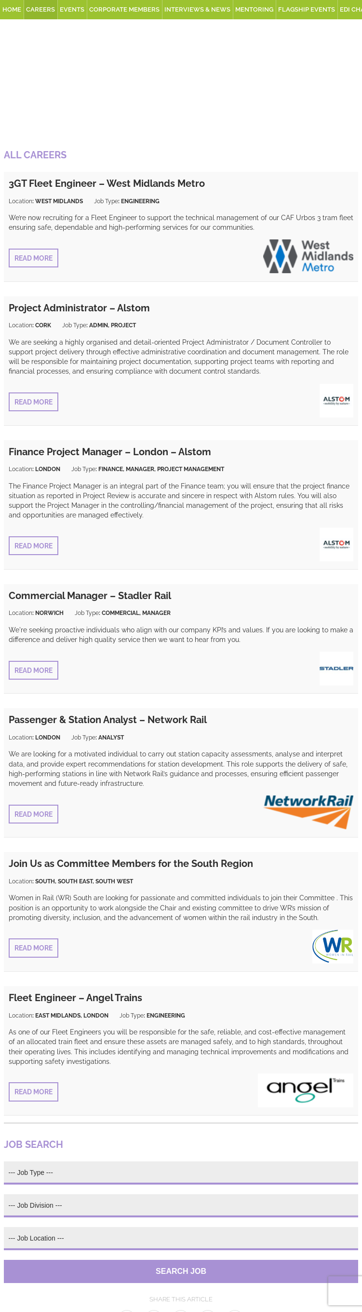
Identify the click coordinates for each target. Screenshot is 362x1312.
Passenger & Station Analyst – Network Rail (108, 720)
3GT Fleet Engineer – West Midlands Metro (107, 183)
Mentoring (254, 9)
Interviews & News (197, 9)
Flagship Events (306, 9)
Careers (40, 9)
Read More (33, 258)
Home (11, 9)
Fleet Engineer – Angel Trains (75, 998)
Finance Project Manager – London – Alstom (110, 452)
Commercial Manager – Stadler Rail (90, 595)
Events (72, 9)
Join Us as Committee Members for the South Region (131, 863)
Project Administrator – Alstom (79, 308)
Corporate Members (124, 9)
